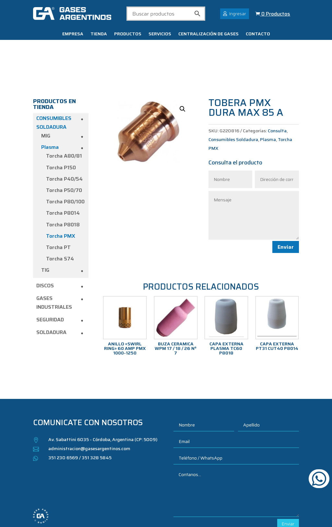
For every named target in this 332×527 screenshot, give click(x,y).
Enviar (286, 209)
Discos (45, 248)
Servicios (159, 34)
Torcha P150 (61, 130)
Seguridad (50, 282)
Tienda (98, 34)
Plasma (50, 110)
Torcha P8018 (63, 187)
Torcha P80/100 (65, 164)
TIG (45, 233)
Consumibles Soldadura (233, 101)
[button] (182, 71)
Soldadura (51, 295)
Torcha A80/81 (64, 118)
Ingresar (237, 13)
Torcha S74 (60, 221)
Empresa (72, 34)
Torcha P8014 (63, 176)
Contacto (258, 34)
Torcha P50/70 (64, 153)
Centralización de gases (208, 34)
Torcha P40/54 (64, 141)
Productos (127, 34)
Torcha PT (58, 210)
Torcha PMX (60, 198)
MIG (45, 98)
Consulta (277, 93)
